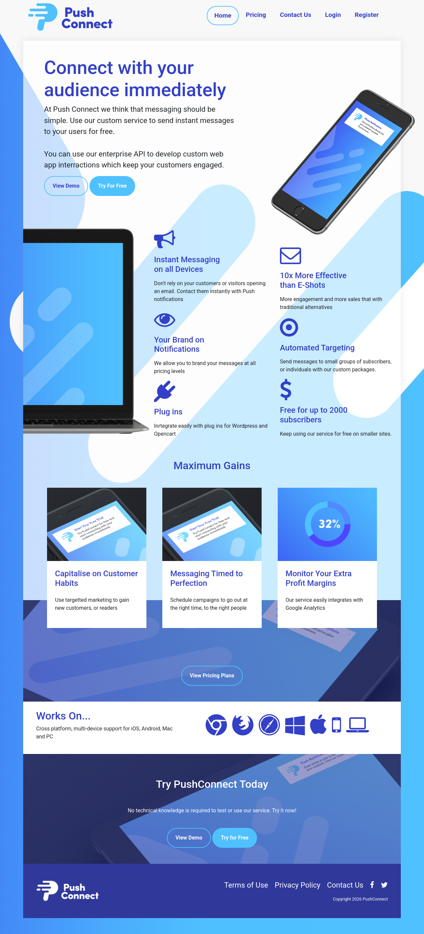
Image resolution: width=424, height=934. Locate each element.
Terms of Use (246, 885)
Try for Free (235, 838)
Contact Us (295, 15)
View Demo (66, 186)
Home (222, 15)
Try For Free (112, 186)
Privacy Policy (297, 885)
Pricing (256, 15)
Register (367, 15)
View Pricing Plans (212, 675)
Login (333, 15)
